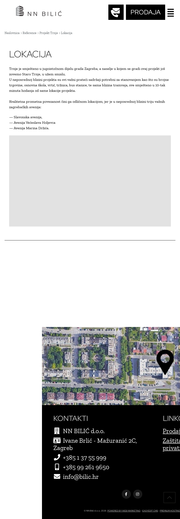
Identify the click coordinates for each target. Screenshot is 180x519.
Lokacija (66, 33)
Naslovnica (12, 33)
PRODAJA (145, 12)
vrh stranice (169, 497)
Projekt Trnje (48, 33)
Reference (30, 33)
